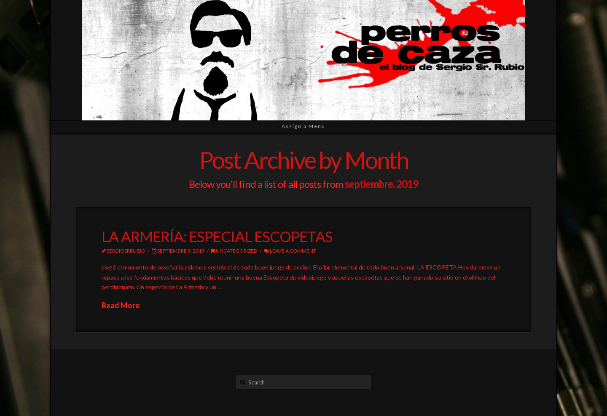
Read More (121, 305)
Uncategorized (234, 251)
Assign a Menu (303, 126)
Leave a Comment (290, 251)
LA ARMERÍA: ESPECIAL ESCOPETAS (217, 236)
